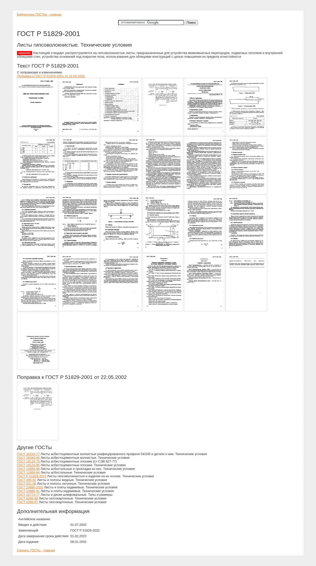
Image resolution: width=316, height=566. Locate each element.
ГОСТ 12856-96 (28, 469)
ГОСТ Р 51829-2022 (31, 476)
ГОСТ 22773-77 (28, 494)
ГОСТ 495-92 (26, 480)
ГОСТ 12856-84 (28, 472)
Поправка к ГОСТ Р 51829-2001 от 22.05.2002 (51, 76)
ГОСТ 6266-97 (27, 502)
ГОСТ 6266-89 (27, 498)
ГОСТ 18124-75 (28, 461)
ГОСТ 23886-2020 (30, 487)
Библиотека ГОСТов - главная (39, 14)
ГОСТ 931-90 (26, 483)
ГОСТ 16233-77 (28, 454)
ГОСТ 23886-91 (28, 491)
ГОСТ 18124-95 (28, 465)
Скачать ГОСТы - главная (36, 550)
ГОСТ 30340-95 (28, 458)
